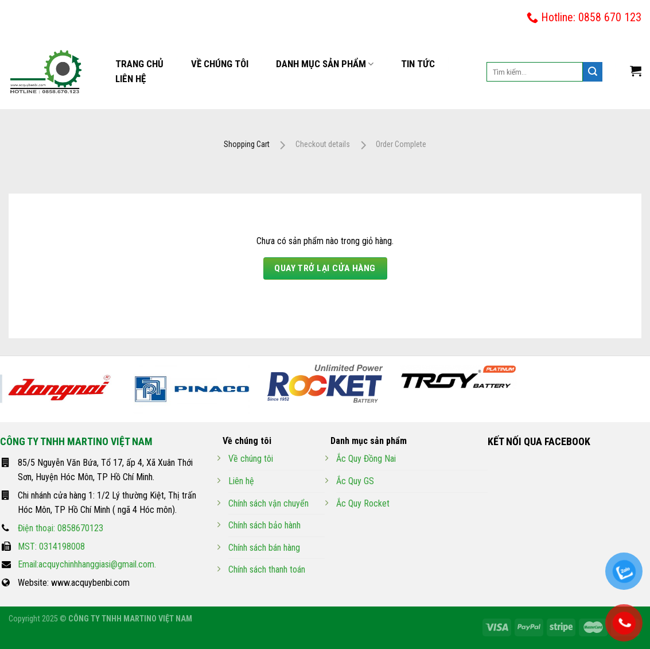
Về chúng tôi (219, 63)
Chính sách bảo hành (264, 525)
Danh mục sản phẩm (324, 64)
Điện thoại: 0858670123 (60, 528)
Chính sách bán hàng (264, 547)
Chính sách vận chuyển (268, 503)
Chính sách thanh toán (266, 569)
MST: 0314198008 (51, 546)
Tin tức (418, 63)
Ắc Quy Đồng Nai (366, 458)
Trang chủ (139, 63)
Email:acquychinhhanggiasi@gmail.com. (87, 564)
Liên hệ (130, 78)
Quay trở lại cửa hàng (325, 268)
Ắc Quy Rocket (363, 503)
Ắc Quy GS (355, 481)
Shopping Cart (247, 144)
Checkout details (322, 144)
